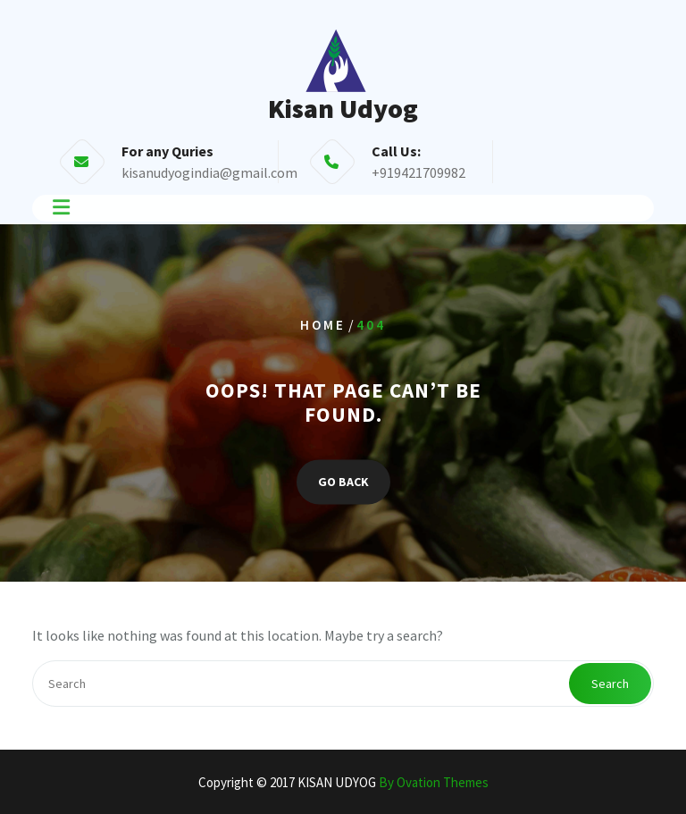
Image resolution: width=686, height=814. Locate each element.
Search (610, 684)
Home (323, 324)
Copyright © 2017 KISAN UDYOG (343, 782)
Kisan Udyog (343, 108)
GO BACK (343, 482)
